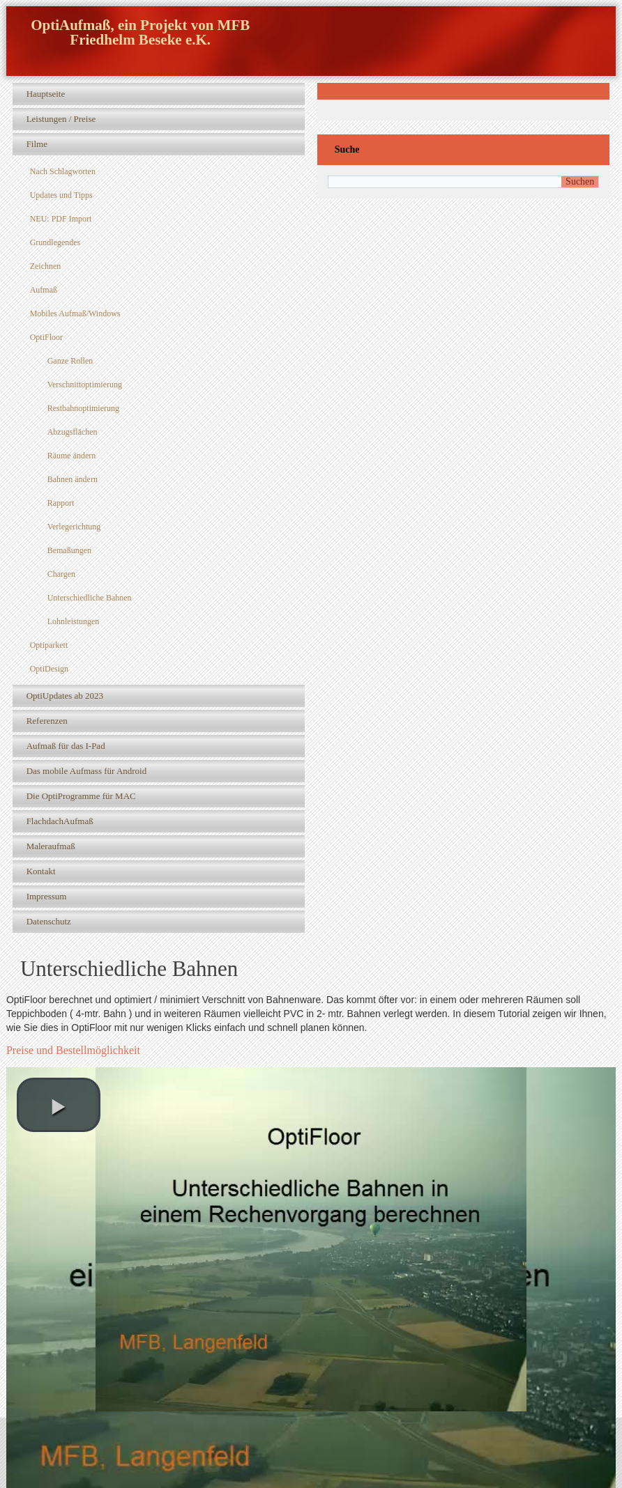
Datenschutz (48, 921)
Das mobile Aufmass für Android (86, 771)
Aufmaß (43, 290)
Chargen (61, 574)
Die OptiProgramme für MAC (81, 796)
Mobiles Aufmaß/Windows (75, 313)
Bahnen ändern (72, 479)
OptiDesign (49, 669)
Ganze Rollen (70, 361)
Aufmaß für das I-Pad (65, 746)
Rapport (61, 503)
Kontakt (41, 871)
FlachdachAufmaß (59, 821)
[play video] (58, 1105)
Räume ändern (71, 455)
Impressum (46, 896)
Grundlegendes (55, 242)
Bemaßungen (69, 550)
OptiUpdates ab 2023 (64, 695)
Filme (36, 144)
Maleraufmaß (50, 846)
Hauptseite (46, 93)
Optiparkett (49, 645)
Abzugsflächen (72, 432)
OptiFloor (46, 337)
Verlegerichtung (74, 527)
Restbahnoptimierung (83, 408)
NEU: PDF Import (61, 219)
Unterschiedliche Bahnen (89, 598)
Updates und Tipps (61, 195)
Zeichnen (45, 266)
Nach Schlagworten (63, 171)
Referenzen (47, 720)
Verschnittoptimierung (84, 384)
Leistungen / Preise (61, 119)
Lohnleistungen (73, 621)
